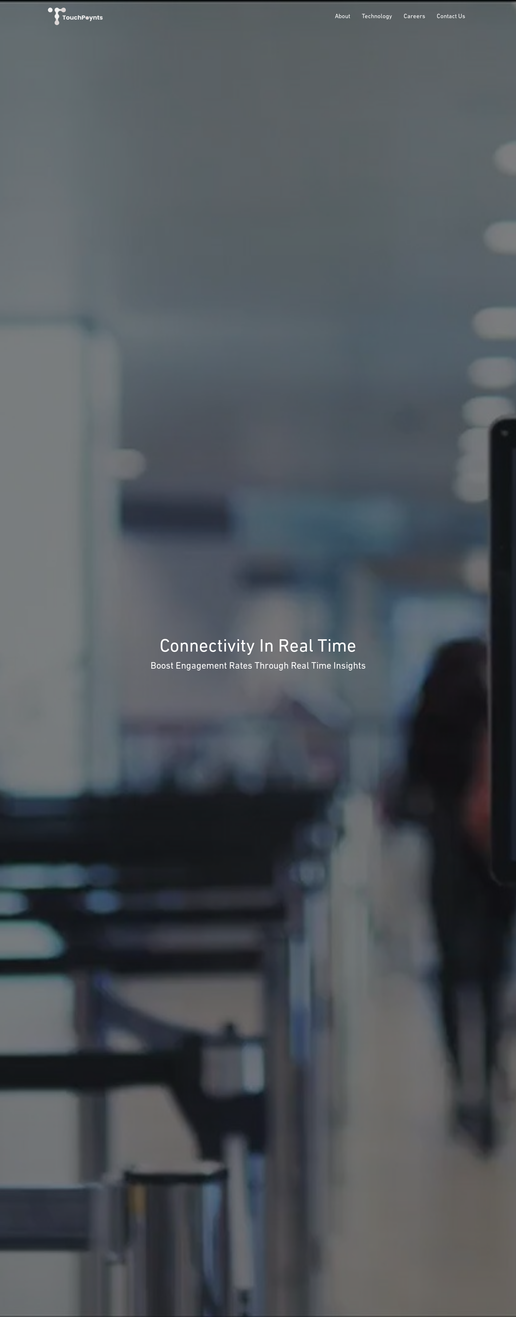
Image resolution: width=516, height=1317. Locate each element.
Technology (377, 16)
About (342, 16)
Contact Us (451, 16)
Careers (414, 16)
